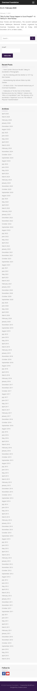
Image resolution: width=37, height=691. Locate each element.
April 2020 (5, 312)
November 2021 (7, 255)
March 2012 (6, 592)
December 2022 (7, 218)
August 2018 (6, 366)
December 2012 (7, 564)
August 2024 (6, 161)
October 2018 (6, 359)
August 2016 (6, 429)
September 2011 (7, 611)
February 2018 (7, 378)
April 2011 (5, 624)
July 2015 (5, 466)
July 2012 (5, 580)
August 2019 (6, 331)
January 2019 (6, 353)
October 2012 (6, 570)
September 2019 (7, 328)
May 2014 (5, 511)
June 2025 (5, 136)
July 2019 (5, 334)
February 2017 (7, 413)
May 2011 (5, 621)
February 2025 (7, 148)
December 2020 (7, 290)
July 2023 (5, 199)
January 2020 (6, 322)
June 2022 (5, 236)
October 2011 (6, 608)
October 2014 (6, 495)
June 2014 (5, 507)
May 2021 (5, 274)
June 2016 (5, 435)
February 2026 (7, 120)
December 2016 (7, 419)
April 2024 (5, 173)
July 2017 (5, 397)
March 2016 (6, 444)
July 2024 (5, 164)
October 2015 (6, 457)
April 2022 (5, 243)
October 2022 (6, 224)
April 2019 (5, 344)
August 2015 (6, 463)
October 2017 (6, 391)
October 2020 (6, 296)
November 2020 (7, 293)
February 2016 (7, 448)
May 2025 (5, 139)
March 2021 (6, 281)
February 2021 (7, 284)
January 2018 (6, 381)
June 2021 (5, 271)
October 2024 (6, 154)
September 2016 (7, 425)
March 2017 (6, 410)
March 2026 (6, 117)
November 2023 (7, 186)
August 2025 (6, 129)
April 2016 (5, 441)
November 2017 (7, 388)
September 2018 (7, 362)
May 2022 (5, 240)
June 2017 (5, 400)
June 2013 (5, 545)
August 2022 (6, 230)
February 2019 (7, 350)
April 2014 (5, 514)
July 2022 (5, 233)
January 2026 (6, 123)
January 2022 (6, 249)
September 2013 (7, 536)
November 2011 (7, 605)
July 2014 (5, 504)
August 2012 (6, 577)
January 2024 (6, 183)
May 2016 (5, 438)
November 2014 (7, 492)
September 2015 (7, 460)
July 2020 (5, 303)
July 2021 (5, 268)
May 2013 (5, 548)
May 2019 (5, 340)
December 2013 (7, 526)
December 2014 (7, 488)
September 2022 (7, 227)
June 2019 (5, 337)
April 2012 (5, 589)
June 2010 (5, 649)
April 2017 (5, 407)
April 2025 (5, 142)
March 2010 (6, 659)
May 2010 (5, 652)
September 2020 (7, 299)
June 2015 (5, 470)
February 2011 (7, 630)
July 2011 (5, 614)
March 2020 (6, 315)
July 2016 (5, 432)
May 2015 (5, 473)
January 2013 (6, 561)
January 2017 (6, 416)
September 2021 (7, 262)
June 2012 (5, 583)
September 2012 (7, 574)
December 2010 (7, 637)
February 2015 (7, 482)
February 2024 (7, 180)
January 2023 (6, 214)
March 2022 (6, 246)
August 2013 (6, 539)
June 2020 (5, 306)
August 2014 (6, 501)
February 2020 (7, 318)
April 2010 (5, 655)
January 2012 (6, 599)
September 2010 (7, 646)
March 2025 (6, 145)
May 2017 (5, 403)
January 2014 (6, 523)
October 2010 (6, 643)
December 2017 (7, 385)
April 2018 (5, 372)
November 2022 (7, 221)
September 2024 (7, 158)
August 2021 (6, 265)
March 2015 (6, 479)
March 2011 (6, 627)
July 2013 (5, 542)
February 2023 (7, 211)
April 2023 (5, 205)
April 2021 (5, 277)
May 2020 (5, 309)
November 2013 (7, 529)
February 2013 (7, 558)
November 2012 (7, 567)
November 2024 (7, 151)
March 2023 (6, 208)
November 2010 (7, 640)
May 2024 (5, 170)
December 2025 (7, 126)
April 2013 (5, 551)
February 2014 (7, 520)
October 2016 (6, 422)
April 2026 (5, 114)
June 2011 (5, 618)
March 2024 (6, 177)
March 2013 (6, 555)
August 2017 (6, 394)
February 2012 (7, 596)
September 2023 (7, 192)
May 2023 (5, 202)
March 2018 (6, 375)
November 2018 (7, 356)
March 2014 (6, 517)
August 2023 (6, 196)
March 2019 (6, 347)
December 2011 (7, 602)
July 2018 (5, 369)
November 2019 (7, 325)
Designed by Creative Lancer (18, 687)
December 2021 (7, 252)
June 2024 (5, 167)
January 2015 (6, 485)
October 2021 (6, 259)
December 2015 (7, 454)
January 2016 (6, 451)
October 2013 (6, 533)
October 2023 (6, 189)
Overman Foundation (10, 2)
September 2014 (7, 498)
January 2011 (6, 633)
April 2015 (5, 476)
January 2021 (6, 287)
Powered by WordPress (27, 685)
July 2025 (5, 132)
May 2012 (5, 586)
